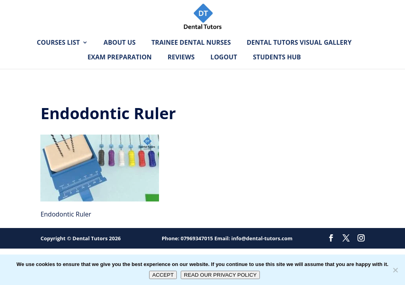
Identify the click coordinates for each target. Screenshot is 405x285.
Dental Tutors (90, 238)
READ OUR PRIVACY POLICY (220, 275)
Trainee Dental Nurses (191, 55)
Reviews (181, 69)
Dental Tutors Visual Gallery (299, 55)
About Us (120, 55)
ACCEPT (163, 275)
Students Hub (277, 69)
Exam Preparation (119, 69)
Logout (223, 69)
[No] (395, 270)
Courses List (58, 55)
